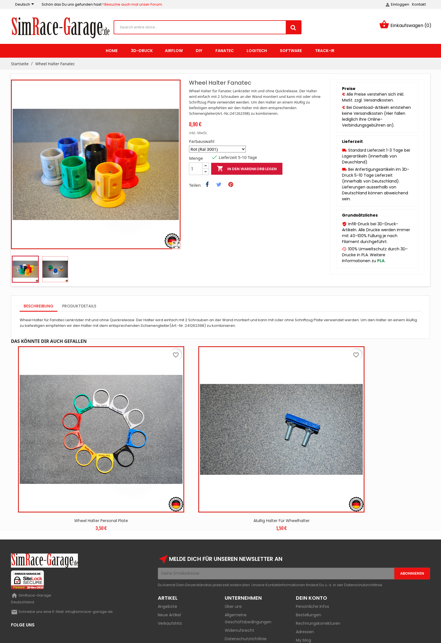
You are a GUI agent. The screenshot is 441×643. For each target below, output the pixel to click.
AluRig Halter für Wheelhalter (229, 485)
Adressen (305, 596)
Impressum (236, 620)
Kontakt (419, 4)
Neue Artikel (169, 580)
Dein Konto (311, 562)
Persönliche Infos (312, 571)
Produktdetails (79, 306)
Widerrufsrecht (239, 595)
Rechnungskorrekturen (318, 588)
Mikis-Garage (63, 635)
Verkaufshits (170, 588)
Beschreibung (38, 306)
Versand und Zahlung (245, 612)
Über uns (233, 571)
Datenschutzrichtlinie (246, 603)
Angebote (167, 571)
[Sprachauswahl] (25, 4)
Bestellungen (308, 580)
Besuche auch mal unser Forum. (133, 4)
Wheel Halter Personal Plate (84, 485)
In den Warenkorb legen (247, 168)
